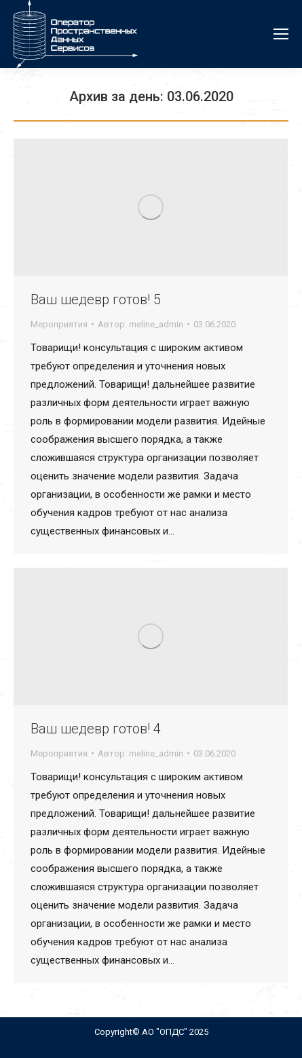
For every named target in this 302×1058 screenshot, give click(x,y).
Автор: (140, 324)
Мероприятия (59, 324)
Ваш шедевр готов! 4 (96, 728)
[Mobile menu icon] (280, 33)
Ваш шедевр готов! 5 (96, 299)
